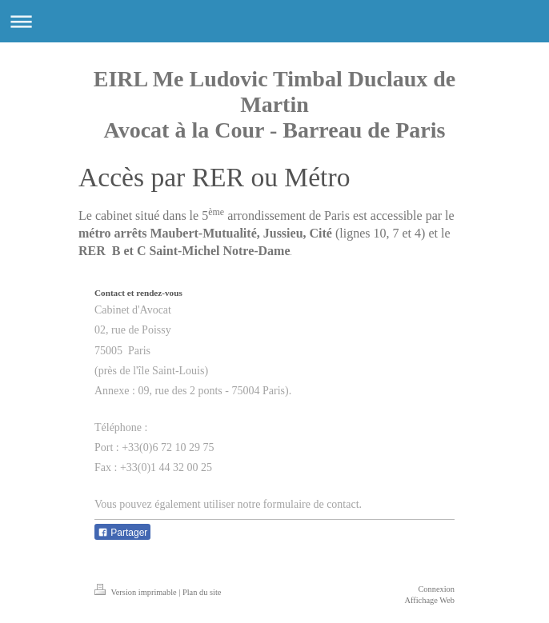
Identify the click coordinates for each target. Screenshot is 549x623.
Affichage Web (429, 600)
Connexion (436, 589)
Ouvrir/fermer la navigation (274, 21)
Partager (122, 532)
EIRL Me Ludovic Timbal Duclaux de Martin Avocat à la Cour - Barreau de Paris (275, 104)
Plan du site (202, 592)
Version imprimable (136, 592)
